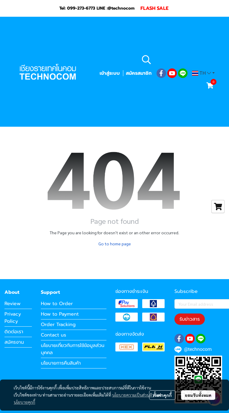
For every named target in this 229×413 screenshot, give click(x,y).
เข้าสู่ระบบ (110, 73)
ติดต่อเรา (13, 331)
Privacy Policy (12, 317)
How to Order (57, 303)
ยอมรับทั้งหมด (198, 395)
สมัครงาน (14, 342)
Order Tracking (58, 324)
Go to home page (114, 243)
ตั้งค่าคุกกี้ (162, 395)
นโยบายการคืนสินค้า (61, 363)
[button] (177, 59)
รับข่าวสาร (190, 319)
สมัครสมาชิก (138, 73)
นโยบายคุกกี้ (24, 402)
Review (12, 303)
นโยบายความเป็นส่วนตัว (133, 394)
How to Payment (60, 314)
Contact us (53, 335)
